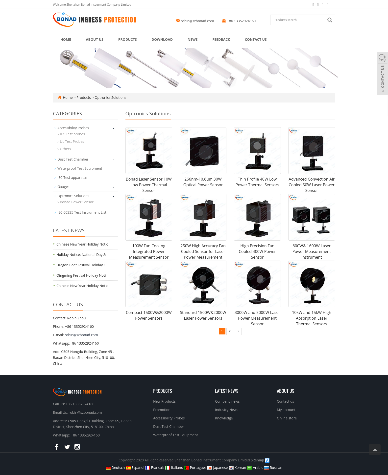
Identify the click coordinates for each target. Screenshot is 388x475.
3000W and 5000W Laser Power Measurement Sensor (257, 318)
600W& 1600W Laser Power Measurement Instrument (311, 251)
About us (94, 39)
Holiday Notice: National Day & (81, 254)
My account (286, 409)
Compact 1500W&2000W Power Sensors (149, 315)
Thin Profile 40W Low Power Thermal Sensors (257, 181)
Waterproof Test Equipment (79, 168)
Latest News (226, 390)
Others (65, 148)
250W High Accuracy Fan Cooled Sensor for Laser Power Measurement (202, 251)
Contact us (256, 39)
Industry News (226, 409)
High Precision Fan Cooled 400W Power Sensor (257, 251)
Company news (227, 401)
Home (65, 39)
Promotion (161, 409)
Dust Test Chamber (72, 159)
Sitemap (257, 460)
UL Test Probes (72, 141)
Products (127, 39)
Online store (287, 418)
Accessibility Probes (73, 127)
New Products (164, 401)
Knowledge (224, 418)
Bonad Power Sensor (77, 202)
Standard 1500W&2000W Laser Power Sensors (203, 315)
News (192, 39)
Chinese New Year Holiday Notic (82, 244)
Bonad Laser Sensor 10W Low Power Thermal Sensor (149, 184)
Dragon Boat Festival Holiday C (81, 265)
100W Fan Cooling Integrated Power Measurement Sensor (149, 251)
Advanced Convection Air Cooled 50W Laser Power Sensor (312, 184)
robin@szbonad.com (197, 21)
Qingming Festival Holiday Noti (81, 275)
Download (162, 39)
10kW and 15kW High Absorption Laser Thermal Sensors (311, 318)
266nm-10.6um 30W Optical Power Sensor (203, 181)
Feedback (221, 39)
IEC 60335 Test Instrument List (81, 212)
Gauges (63, 186)
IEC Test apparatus (72, 177)
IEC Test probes (72, 134)
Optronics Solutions (110, 97)
